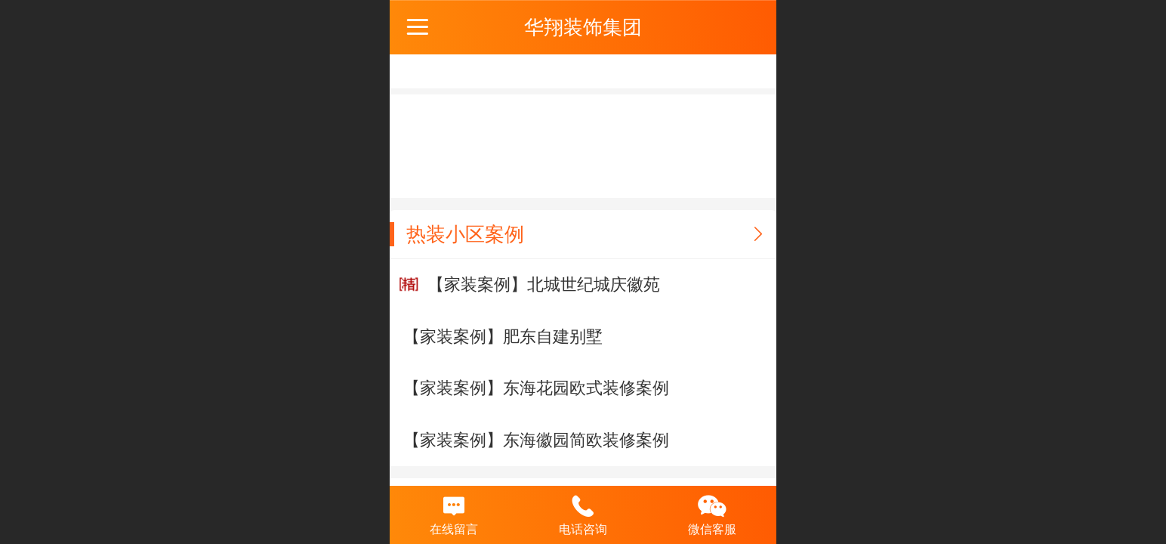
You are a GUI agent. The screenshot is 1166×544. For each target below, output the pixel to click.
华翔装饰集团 (583, 27)
